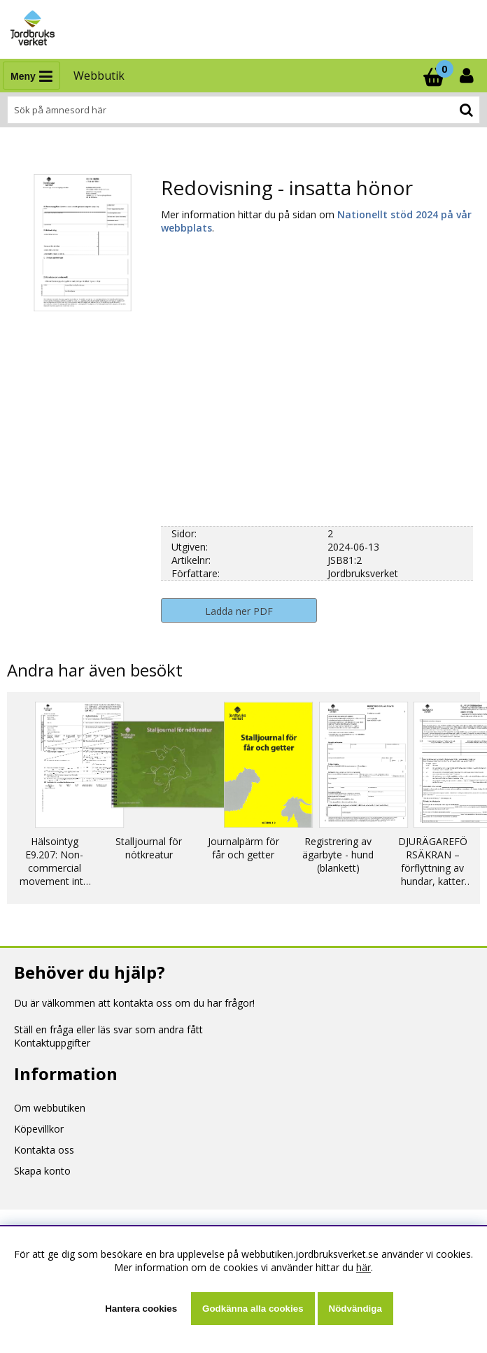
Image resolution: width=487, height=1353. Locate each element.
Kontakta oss (44, 1149)
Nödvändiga (355, 1308)
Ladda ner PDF (239, 611)
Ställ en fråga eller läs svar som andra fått (108, 1029)
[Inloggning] (468, 75)
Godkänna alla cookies (252, 1308)
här (363, 1267)
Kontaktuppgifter (52, 1042)
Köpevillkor (39, 1128)
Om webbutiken (49, 1107)
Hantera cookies (141, 1308)
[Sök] (243, 110)
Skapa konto (42, 1170)
